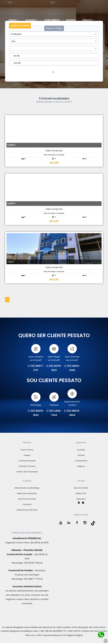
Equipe (27, 455)
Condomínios (51, 20)
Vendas (12, 20)
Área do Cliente (20, 25)
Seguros (71, 20)
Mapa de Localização (27, 493)
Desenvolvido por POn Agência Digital (63, 635)
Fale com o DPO (33, 635)
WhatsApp (35, 399)
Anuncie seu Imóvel (27, 499)
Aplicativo (81, 499)
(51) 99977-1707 (33, 578)
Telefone (54, 399)
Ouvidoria (27, 504)
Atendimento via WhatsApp (27, 488)
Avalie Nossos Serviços (27, 510)
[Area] (54, 34)
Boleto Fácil (81, 493)
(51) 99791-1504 (33, 562)
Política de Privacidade (27, 471)
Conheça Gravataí (27, 460)
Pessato (87, 20)
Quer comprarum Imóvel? (36, 352)
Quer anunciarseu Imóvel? (72, 352)
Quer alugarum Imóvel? (54, 352)
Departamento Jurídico (72, 397)
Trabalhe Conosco (27, 466)
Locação (30, 20)
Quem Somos (27, 449)
